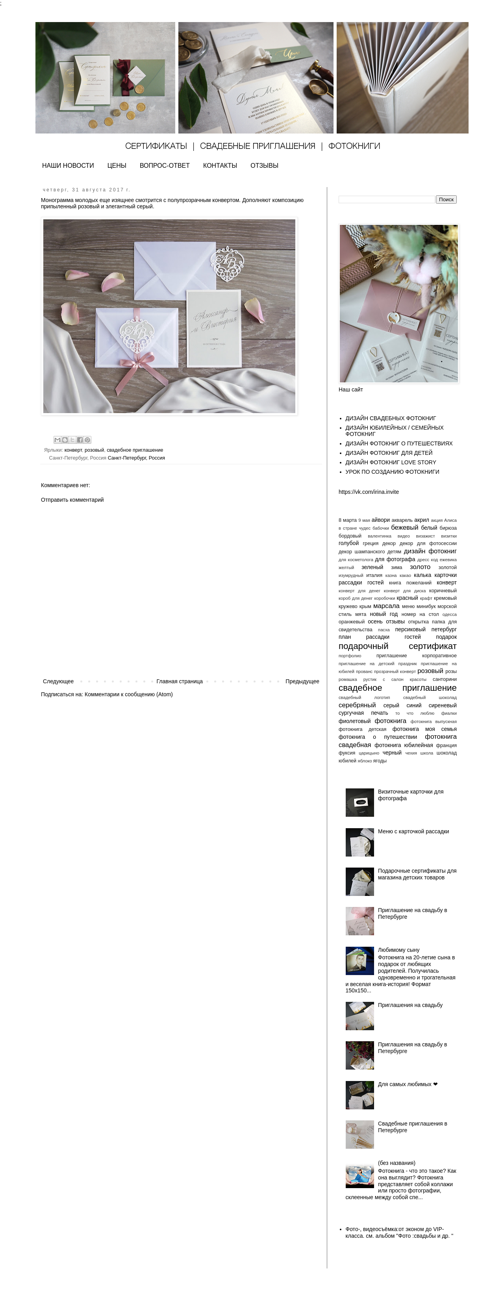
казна (391, 575)
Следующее (58, 681)
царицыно (369, 753)
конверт (73, 450)
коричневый (443, 590)
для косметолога (356, 559)
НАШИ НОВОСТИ (68, 165)
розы (451, 671)
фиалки (449, 713)
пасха (384, 629)
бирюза (448, 528)
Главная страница (180, 681)
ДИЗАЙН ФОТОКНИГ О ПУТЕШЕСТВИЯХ (399, 443)
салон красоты (408, 679)
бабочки (380, 528)
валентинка (379, 536)
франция (446, 745)
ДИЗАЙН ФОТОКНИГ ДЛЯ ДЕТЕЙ (389, 453)
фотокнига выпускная (434, 721)
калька (422, 575)
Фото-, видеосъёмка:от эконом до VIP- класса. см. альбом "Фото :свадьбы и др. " (400, 1232)
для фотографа (395, 559)
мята (360, 614)
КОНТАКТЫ (220, 165)
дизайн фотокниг (430, 551)
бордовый (350, 536)
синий (413, 705)
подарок (446, 637)
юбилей (347, 761)
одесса (450, 614)
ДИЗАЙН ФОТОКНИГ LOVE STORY (391, 462)
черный (392, 752)
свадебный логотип (364, 697)
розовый (94, 450)
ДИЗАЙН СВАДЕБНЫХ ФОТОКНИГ (391, 418)
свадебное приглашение (135, 450)
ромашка (348, 679)
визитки (449, 536)
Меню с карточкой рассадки (413, 831)
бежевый (404, 527)
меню (408, 606)
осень (375, 621)
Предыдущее (302, 681)
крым (365, 606)
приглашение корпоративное (416, 655)
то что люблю (414, 713)
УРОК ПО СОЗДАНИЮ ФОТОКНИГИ (392, 472)
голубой (349, 543)
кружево (348, 606)
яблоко (365, 760)
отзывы (395, 621)
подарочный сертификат (398, 646)
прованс (364, 671)
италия (374, 575)
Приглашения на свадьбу (410, 1005)
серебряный (357, 705)
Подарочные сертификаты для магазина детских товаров (417, 874)
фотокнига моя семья (425, 729)
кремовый (445, 598)
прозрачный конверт (395, 671)
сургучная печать (363, 713)
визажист (425, 536)
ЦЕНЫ (116, 165)
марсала (386, 606)
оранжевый (352, 622)
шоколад (447, 753)
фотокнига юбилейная (403, 745)
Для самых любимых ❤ (408, 1084)
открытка (418, 622)
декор (389, 543)
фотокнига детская (362, 729)
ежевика (448, 559)
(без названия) (396, 1163)
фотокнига (390, 721)
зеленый (372, 567)
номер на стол (420, 614)
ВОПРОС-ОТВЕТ (165, 165)
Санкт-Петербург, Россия (136, 458)
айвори (381, 520)
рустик (369, 679)
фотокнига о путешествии (378, 737)
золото (420, 567)
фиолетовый (355, 721)
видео (404, 536)
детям (394, 551)
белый (429, 528)
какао (405, 575)
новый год (384, 614)
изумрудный (351, 575)
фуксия (347, 753)
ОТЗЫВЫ (264, 165)
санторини (445, 679)
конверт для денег (359, 590)
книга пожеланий (410, 583)
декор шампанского (362, 551)
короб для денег (355, 598)
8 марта (348, 520)
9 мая (364, 520)
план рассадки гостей (380, 637)
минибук (426, 606)
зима (396, 567)
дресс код (427, 559)
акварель (402, 520)
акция (437, 520)
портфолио (350, 655)
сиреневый (443, 705)
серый (391, 705)
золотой (448, 567)
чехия (411, 753)
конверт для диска (405, 590)
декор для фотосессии (428, 543)
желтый (346, 567)
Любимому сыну (398, 950)
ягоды (380, 761)
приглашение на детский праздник (378, 663)
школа (427, 753)
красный (407, 598)
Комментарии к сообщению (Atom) (129, 694)
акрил (421, 520)
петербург (444, 629)
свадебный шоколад (430, 697)
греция (371, 543)
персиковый (410, 629)
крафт (426, 598)
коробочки (384, 598)
